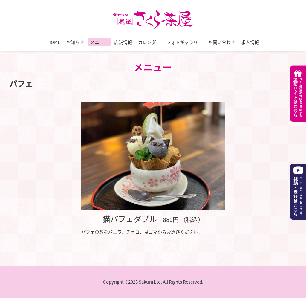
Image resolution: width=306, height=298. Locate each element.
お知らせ (75, 42)
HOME (54, 42)
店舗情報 (123, 42)
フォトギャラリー (184, 42)
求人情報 (250, 42)
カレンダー (149, 42)
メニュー (99, 42)
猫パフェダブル (129, 218)
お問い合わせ (221, 42)
